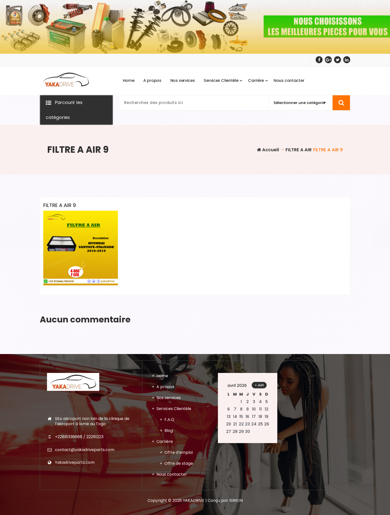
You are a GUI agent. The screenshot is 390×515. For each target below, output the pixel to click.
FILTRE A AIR (299, 150)
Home (162, 503)
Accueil (268, 150)
